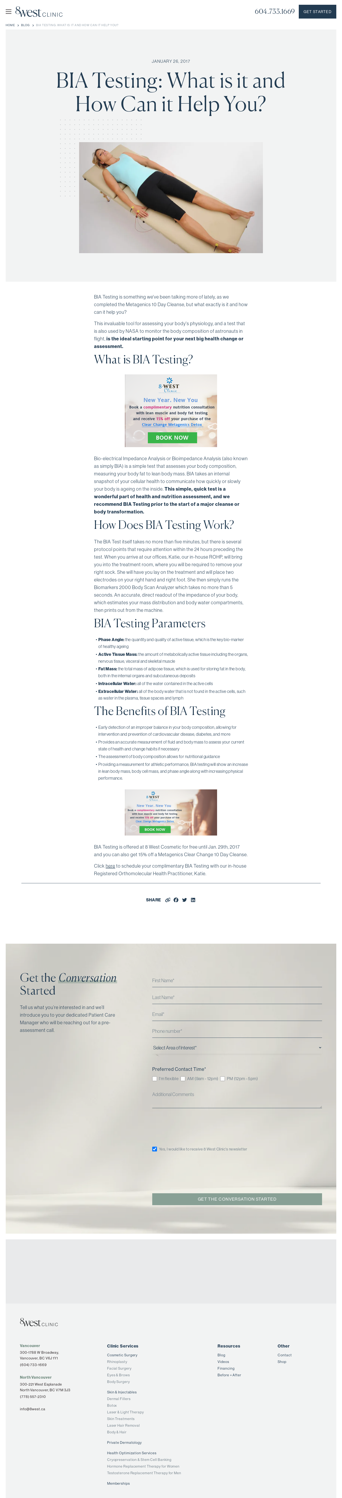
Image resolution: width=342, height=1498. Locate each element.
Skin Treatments (121, 1418)
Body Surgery (118, 1381)
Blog (221, 1355)
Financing (226, 1368)
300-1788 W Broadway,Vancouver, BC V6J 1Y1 (39, 1355)
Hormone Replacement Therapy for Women (143, 1466)
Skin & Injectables (122, 1392)
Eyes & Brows (118, 1375)
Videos (223, 1361)
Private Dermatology (124, 1442)
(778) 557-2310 (33, 1396)
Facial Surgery (119, 1368)
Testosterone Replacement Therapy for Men (144, 1473)
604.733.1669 (275, 11)
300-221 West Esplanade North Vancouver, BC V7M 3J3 (45, 1387)
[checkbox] (237, 1079)
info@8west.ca (32, 1409)
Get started (318, 11)
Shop (282, 1361)
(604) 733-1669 (33, 1365)
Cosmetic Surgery (122, 1355)
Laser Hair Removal (123, 1425)
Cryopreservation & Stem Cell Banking (139, 1459)
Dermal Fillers (119, 1399)
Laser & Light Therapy (125, 1412)
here (110, 866)
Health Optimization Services (132, 1453)
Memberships (118, 1483)
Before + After (229, 1375)
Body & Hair (117, 1432)
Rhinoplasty (117, 1361)
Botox (112, 1405)
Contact (285, 1355)
